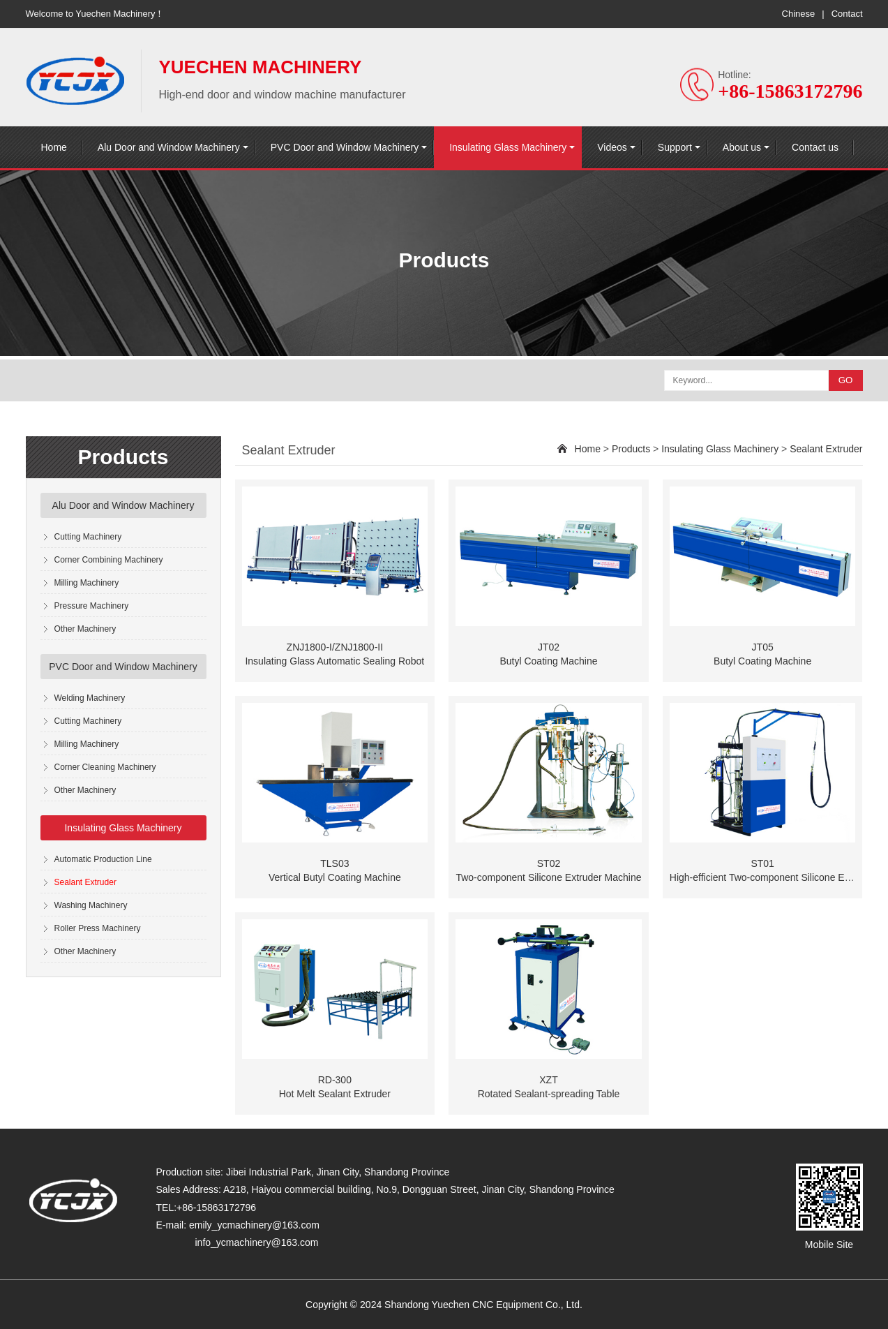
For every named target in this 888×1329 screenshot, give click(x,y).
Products (631, 448)
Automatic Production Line (103, 859)
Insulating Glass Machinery (507, 147)
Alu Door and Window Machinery (169, 147)
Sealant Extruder (85, 882)
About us (742, 147)
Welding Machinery (90, 698)
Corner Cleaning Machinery (105, 767)
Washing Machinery (91, 905)
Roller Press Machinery (97, 928)
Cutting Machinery (88, 537)
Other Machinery (85, 629)
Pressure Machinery (91, 606)
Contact (847, 13)
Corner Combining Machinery (108, 560)
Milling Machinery (86, 583)
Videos (612, 147)
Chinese (798, 13)
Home (54, 147)
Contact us (815, 147)
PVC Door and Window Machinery (345, 147)
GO (845, 380)
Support (675, 147)
